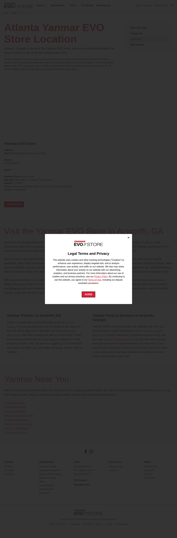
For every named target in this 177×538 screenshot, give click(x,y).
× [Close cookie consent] (128, 237)
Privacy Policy (101, 276)
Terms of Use (94, 280)
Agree (89, 294)
